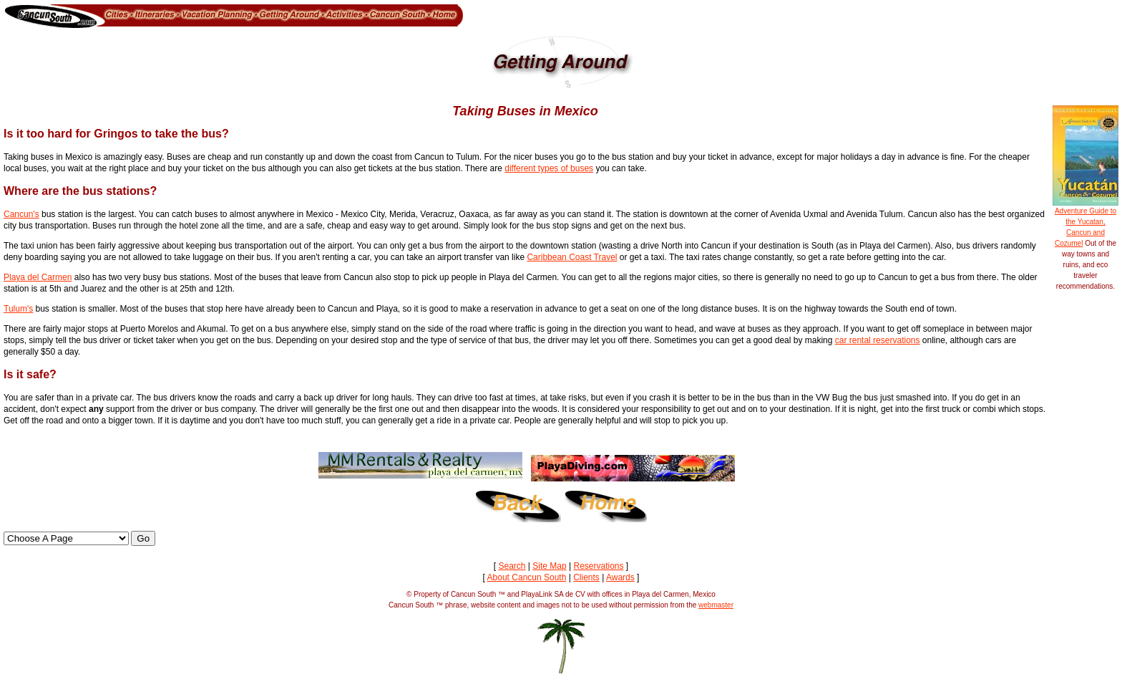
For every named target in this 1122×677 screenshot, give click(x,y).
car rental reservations (877, 340)
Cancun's (21, 214)
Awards (620, 577)
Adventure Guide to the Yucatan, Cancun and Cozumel (1085, 223)
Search (511, 566)
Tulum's (18, 309)
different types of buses (548, 168)
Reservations (598, 566)
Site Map (549, 566)
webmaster (715, 605)
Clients (586, 577)
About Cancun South (527, 577)
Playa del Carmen (38, 277)
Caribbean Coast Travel (572, 257)
